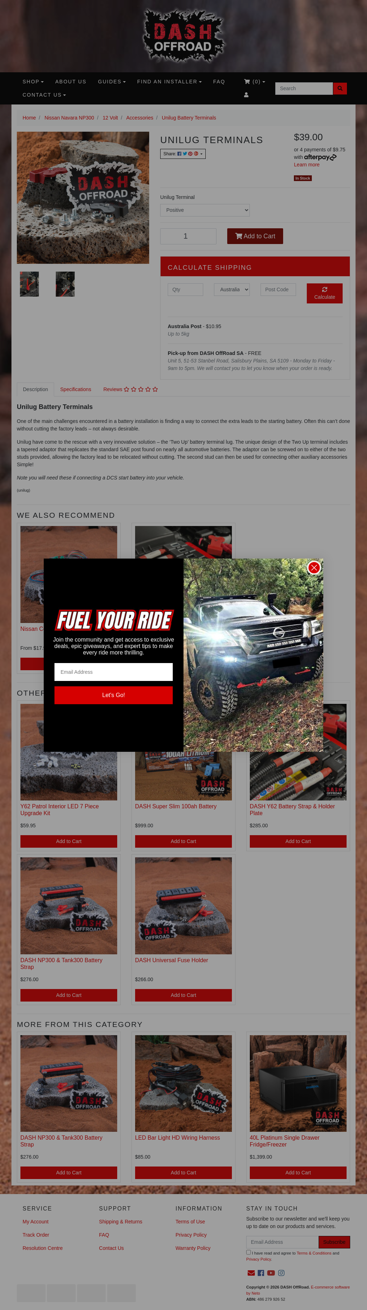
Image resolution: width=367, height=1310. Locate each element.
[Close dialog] (314, 567)
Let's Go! (113, 695)
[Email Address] (113, 672)
